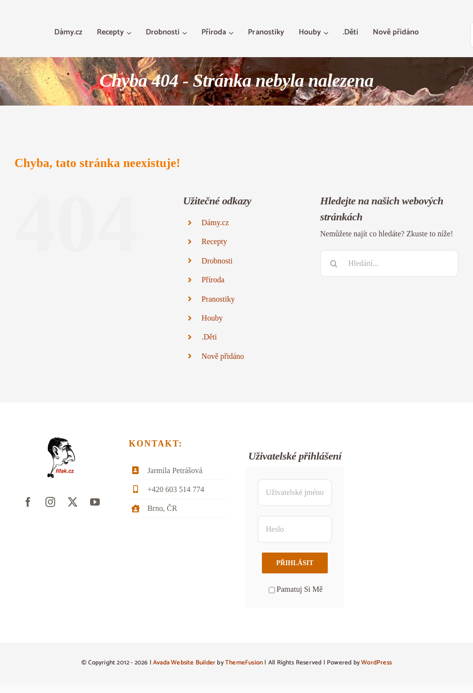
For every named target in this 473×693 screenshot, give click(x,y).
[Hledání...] (389, 263)
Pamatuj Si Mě (295, 589)
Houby (212, 318)
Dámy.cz (215, 222)
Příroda (212, 280)
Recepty (214, 241)
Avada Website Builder (184, 663)
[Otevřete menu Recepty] (130, 33)
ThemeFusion (244, 663)
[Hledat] (333, 263)
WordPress (376, 663)
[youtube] (95, 502)
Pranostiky (218, 299)
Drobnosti (216, 261)
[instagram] (50, 502)
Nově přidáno (222, 356)
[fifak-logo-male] (61, 441)
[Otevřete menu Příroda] (232, 33)
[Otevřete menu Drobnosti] (185, 33)
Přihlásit (294, 563)
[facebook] (28, 502)
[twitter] (72, 502)
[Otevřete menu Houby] (327, 33)
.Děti (209, 337)
